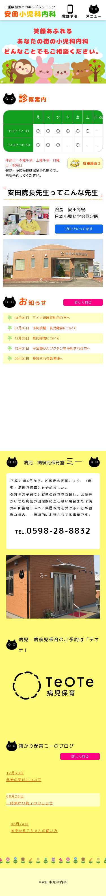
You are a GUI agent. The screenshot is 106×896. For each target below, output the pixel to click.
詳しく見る (83, 302)
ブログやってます (79, 228)
